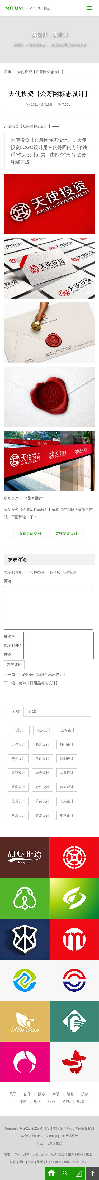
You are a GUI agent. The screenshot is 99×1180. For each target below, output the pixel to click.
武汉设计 (43, 730)
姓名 (9, 636)
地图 (80, 1101)
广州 (17, 1154)
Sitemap (51, 1136)
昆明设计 (18, 801)
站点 (7, 654)
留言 (78, 1173)
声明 (56, 1094)
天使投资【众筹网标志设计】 (41, 72)
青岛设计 (42, 815)
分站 (16, 711)
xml (62, 1136)
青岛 (62, 1154)
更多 (84, 1162)
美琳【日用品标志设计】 (39, 683)
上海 (35, 1154)
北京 (31, 1162)
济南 (26, 1154)
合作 (27, 1094)
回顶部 (92, 1173)
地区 (37, 1101)
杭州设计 (67, 744)
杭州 (80, 1154)
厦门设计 (18, 773)
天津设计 (18, 744)
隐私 (70, 1094)
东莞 (71, 1154)
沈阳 (13, 1162)
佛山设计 (42, 759)
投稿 (84, 1094)
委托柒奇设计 (66, 533)
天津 (53, 1154)
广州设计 (19, 730)
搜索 (23, 1101)
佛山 (89, 1154)
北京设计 (67, 801)
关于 (13, 1094)
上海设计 (68, 730)
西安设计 (67, 787)
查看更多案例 (30, 533)
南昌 (67, 1162)
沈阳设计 (67, 759)
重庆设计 (18, 787)
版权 (41, 1094)
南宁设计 (42, 773)
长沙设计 (42, 744)
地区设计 (67, 815)
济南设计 (42, 801)
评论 (7, 581)
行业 (32, 711)
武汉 (44, 1154)
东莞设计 (18, 759)
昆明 (40, 1162)
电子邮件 (12, 645)
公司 (50, 1143)
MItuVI (15, 8)
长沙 (49, 1162)
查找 (66, 1101)
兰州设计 (18, 815)
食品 (59, 1143)
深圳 (75, 1162)
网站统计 (71, 1136)
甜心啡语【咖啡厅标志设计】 (43, 675)
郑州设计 (42, 787)
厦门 (22, 1162)
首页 (7, 72)
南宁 (58, 1162)
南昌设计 (67, 773)
